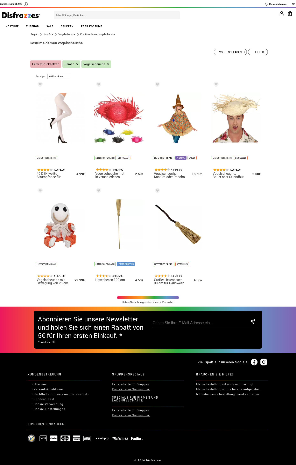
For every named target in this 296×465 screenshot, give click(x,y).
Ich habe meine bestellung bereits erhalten (227, 394)
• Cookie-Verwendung (47, 404)
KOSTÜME (12, 26)
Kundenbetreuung (276, 4)
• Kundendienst (43, 399)
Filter (259, 52)
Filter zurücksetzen (45, 64)
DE (293, 4)
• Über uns (39, 384)
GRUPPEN (67, 26)
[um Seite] (58, 76)
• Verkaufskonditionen (48, 389)
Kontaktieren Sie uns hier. (131, 389)
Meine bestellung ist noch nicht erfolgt (225, 384)
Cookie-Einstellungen (49, 409)
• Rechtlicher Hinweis (47, 394)
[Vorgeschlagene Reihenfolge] (230, 52)
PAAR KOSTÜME (91, 26)
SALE (49, 26)
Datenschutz (80, 394)
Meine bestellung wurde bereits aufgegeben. (229, 389)
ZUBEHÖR (32, 26)
